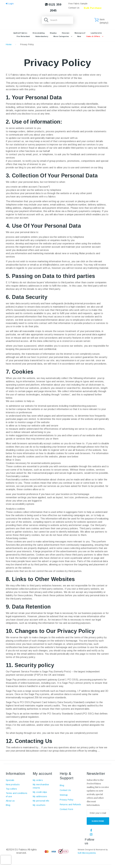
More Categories (61, 36)
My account (42, 774)
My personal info (41, 801)
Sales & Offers (93, 36)
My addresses (40, 796)
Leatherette (96, 33)
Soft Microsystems (87, 853)
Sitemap (64, 795)
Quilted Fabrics (20, 33)
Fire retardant (23, 36)
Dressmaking (38, 33)
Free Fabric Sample (78, 3)
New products (13, 784)
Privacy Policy (66, 800)
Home (9, 44)
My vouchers (39, 805)
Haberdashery (41, 36)
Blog (8, 805)
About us (10, 801)
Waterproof (80, 33)
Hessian (65, 33)
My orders (38, 780)
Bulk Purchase (93, 8)
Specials (10, 780)
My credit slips (40, 792)
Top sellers (11, 789)
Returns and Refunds (70, 804)
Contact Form (66, 809)
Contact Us (74, 8)
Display (53, 33)
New (79, 36)
